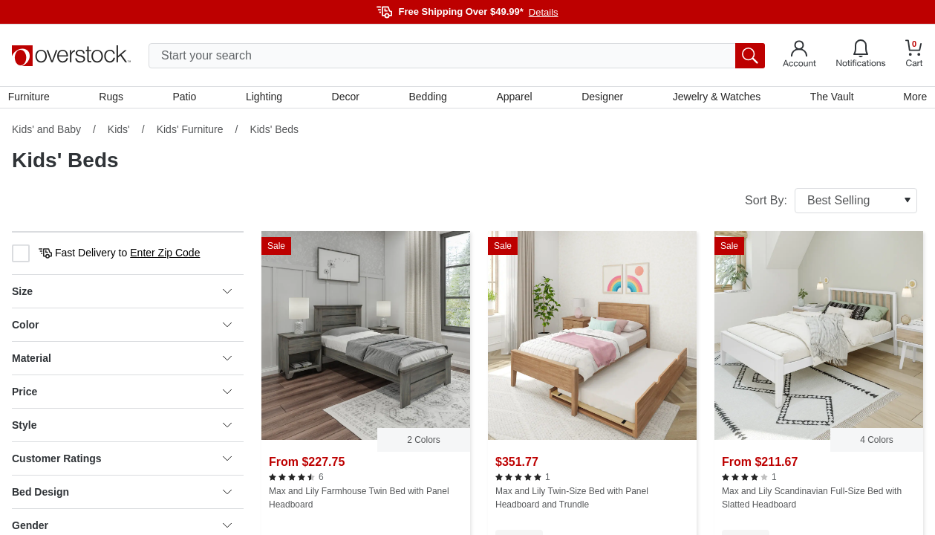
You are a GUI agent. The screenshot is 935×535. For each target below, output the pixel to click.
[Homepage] (71, 55)
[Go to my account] (799, 55)
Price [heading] (122, 395)
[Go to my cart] (914, 55)
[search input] (457, 55)
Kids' (119, 133)
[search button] (750, 55)
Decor (346, 99)
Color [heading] (122, 328)
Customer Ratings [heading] (122, 462)
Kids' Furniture (190, 133)
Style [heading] (122, 429)
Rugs (114, 99)
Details (543, 12)
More (911, 99)
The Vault (829, 99)
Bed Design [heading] (122, 496)
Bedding (427, 99)
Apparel (513, 99)
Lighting (265, 99)
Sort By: (831, 204)
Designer (601, 99)
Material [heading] (122, 362)
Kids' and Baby (46, 133)
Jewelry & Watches (715, 99)
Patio (187, 99)
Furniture (32, 99)
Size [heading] (122, 295)
